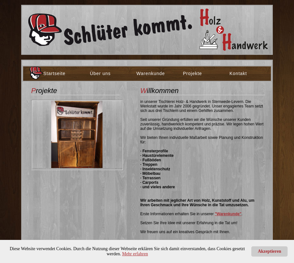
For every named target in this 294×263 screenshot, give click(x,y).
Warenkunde (150, 73)
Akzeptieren (269, 251)
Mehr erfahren (135, 253)
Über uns (100, 73)
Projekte (192, 73)
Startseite (54, 73)
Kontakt (238, 73)
